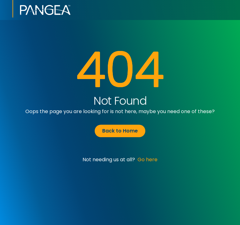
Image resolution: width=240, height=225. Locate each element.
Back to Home (120, 130)
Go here (148, 159)
